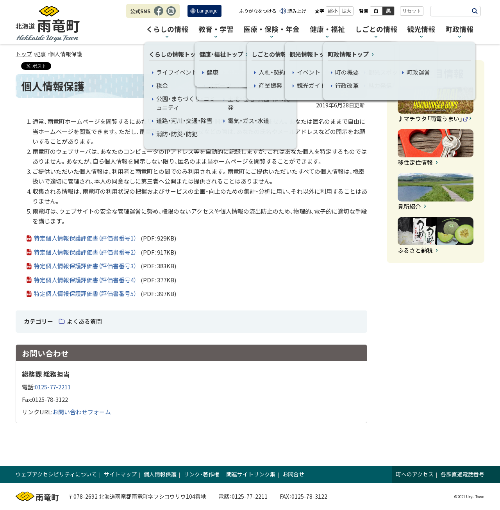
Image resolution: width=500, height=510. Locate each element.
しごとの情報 (376, 29)
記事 (40, 54)
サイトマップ (120, 474)
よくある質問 (84, 321)
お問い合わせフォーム (81, 412)
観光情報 (421, 29)
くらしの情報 (167, 29)
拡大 (346, 11)
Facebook (158, 15)
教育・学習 (216, 29)
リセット (411, 11)
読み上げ (297, 10)
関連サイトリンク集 (250, 474)
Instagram (171, 15)
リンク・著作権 (201, 474)
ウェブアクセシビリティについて (56, 474)
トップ (24, 54)
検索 (474, 11)
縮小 (333, 11)
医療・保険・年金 (271, 29)
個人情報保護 (160, 474)
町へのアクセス (415, 474)
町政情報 (459, 29)
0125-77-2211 (53, 387)
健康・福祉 (327, 29)
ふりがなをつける (258, 10)
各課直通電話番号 (462, 474)
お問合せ (293, 474)
